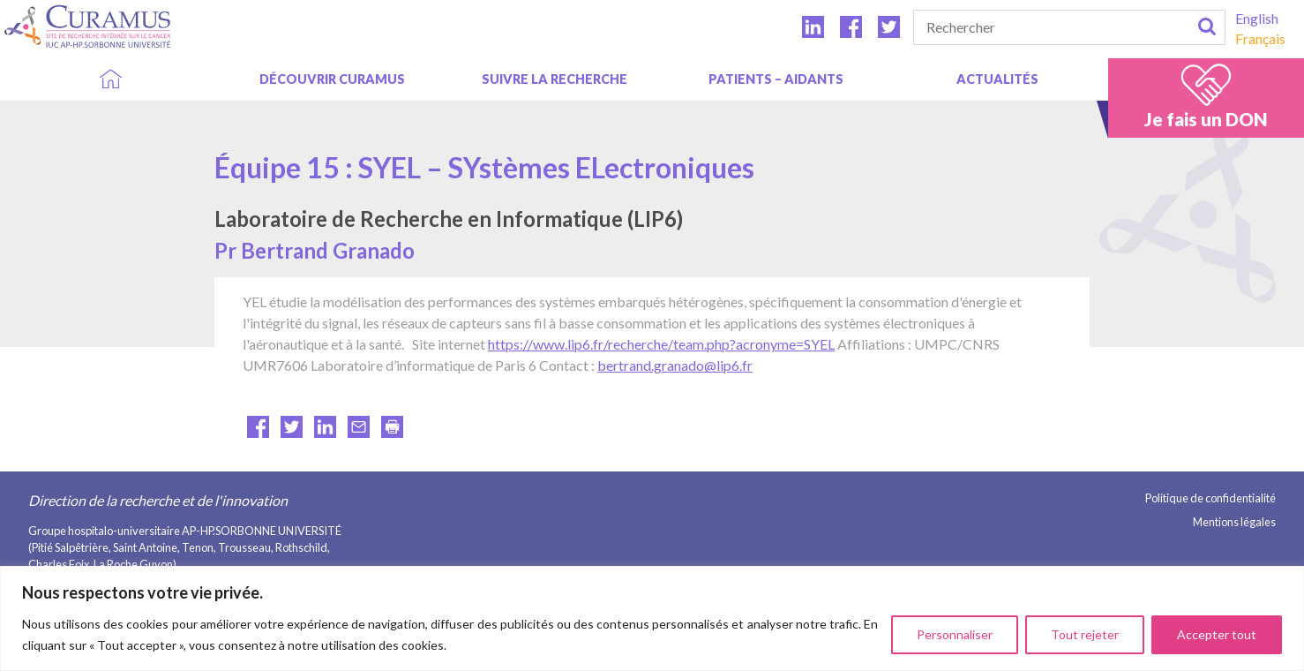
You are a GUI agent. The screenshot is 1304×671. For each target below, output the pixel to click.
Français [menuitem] (1260, 38)
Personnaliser (955, 634)
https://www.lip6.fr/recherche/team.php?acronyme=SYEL (661, 344)
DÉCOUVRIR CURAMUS (332, 79)
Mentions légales (1234, 522)
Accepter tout (1216, 634)
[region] (652, 618)
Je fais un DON (1206, 119)
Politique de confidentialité (1210, 498)
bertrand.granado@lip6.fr (675, 365)
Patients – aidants (775, 79)
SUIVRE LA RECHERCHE (554, 79)
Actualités (997, 79)
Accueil (111, 79)
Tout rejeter (1085, 634)
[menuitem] (1260, 18)
